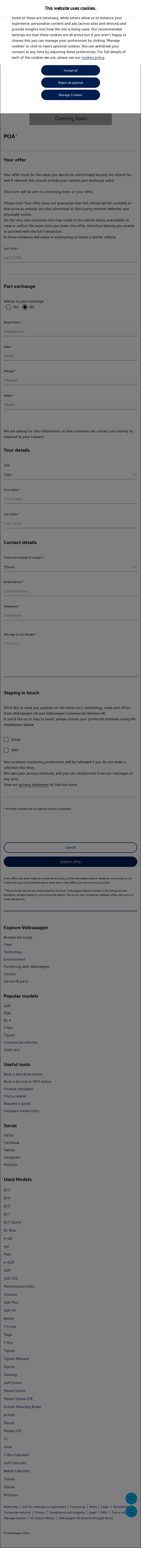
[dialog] (70, 774)
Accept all (70, 70)
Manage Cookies (70, 95)
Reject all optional (70, 82)
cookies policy (93, 57)
